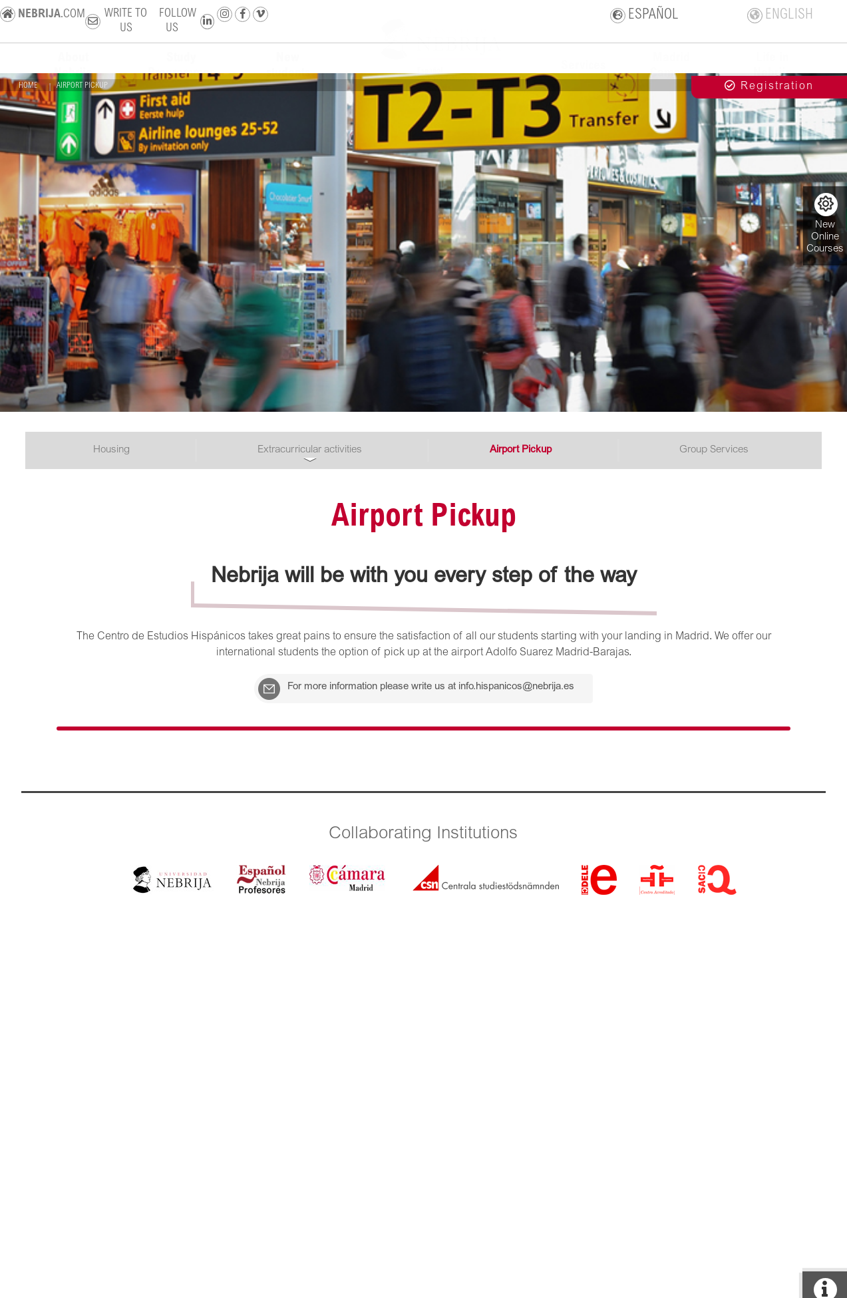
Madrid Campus (671, 76)
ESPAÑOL (645, 19)
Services (583, 77)
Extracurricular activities (309, 450)
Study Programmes (181, 76)
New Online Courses (825, 223)
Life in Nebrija (772, 76)
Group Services (714, 450)
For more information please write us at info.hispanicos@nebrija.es (378, 694)
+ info (825, 147)
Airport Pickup (521, 450)
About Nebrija (73, 76)
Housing (111, 450)
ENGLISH (780, 19)
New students (288, 76)
